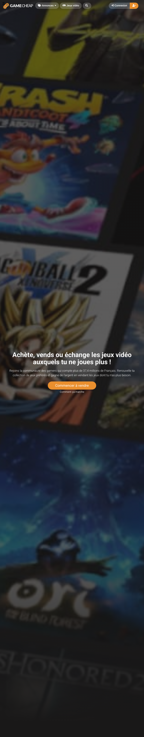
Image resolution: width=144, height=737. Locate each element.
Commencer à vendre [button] (72, 385)
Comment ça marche (72, 391)
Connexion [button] (119, 5)
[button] (87, 6)
